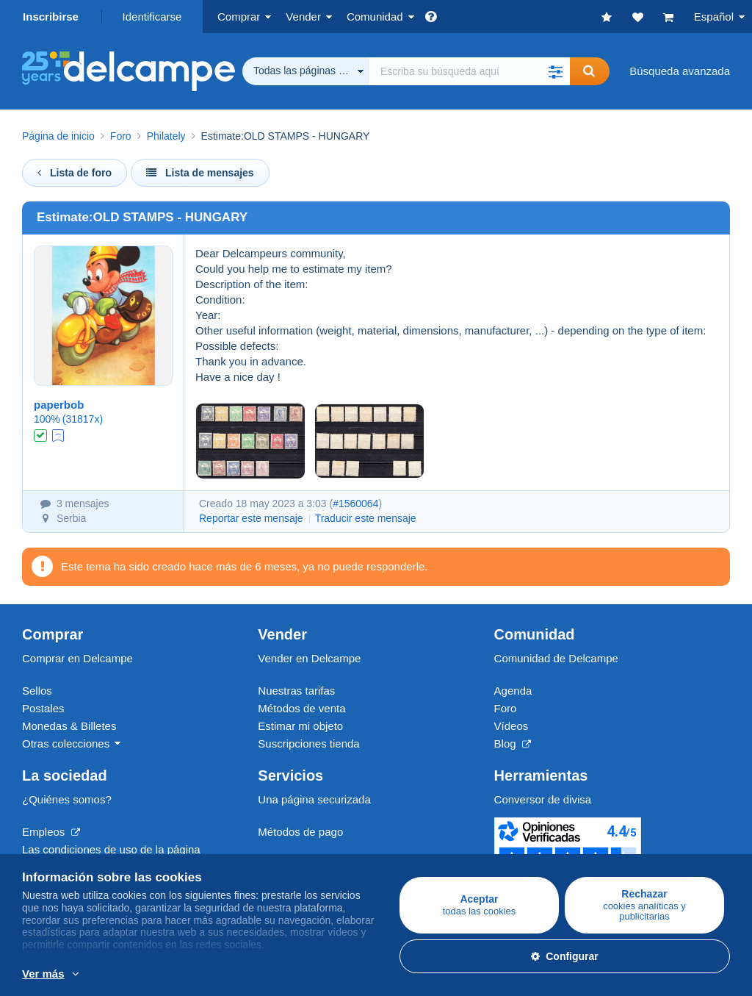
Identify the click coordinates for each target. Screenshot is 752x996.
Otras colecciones (65, 743)
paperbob (59, 404)
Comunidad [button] (375, 16)
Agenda (513, 690)
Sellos (37, 690)
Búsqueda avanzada (679, 71)
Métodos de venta (301, 708)
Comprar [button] (238, 16)
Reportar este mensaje (251, 518)
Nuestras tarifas (296, 690)
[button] (555, 71)
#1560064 (355, 503)
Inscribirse (51, 16)
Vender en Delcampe (309, 658)
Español (714, 16)
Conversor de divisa (543, 799)
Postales (43, 708)
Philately (166, 136)
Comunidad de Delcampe (556, 658)
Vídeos (511, 726)
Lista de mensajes (200, 173)
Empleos (51, 831)
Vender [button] (303, 16)
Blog (512, 743)
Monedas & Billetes (69, 726)
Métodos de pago (300, 831)
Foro (120, 136)
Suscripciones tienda (308, 743)
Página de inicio (58, 136)
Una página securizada (314, 799)
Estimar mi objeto (300, 726)
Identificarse (152, 16)
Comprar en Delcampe (77, 658)
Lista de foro (74, 173)
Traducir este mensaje (365, 518)
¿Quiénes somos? (67, 799)
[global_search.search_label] (469, 71)
